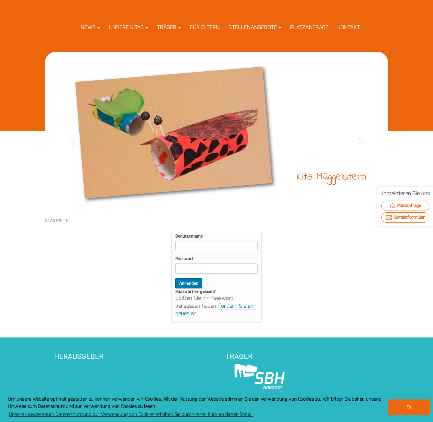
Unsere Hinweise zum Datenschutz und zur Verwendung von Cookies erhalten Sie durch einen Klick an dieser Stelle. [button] (131, 414)
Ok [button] (409, 407)
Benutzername (189, 236)
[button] (90, 27)
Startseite (57, 220)
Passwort (184, 258)
